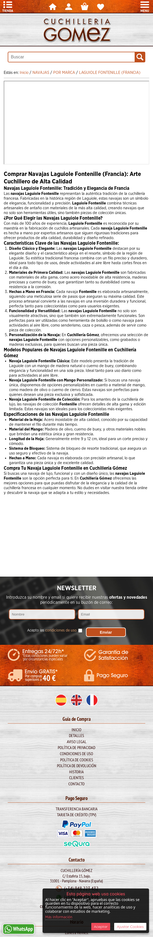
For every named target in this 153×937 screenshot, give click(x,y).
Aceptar (100, 926)
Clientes (76, 777)
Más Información (58, 917)
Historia (76, 771)
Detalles (76, 735)
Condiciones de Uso (76, 753)
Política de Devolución (76, 765)
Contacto (76, 783)
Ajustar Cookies (130, 926)
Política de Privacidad (76, 747)
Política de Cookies (76, 759)
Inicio (76, 729)
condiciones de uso (61, 630)
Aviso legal (76, 741)
